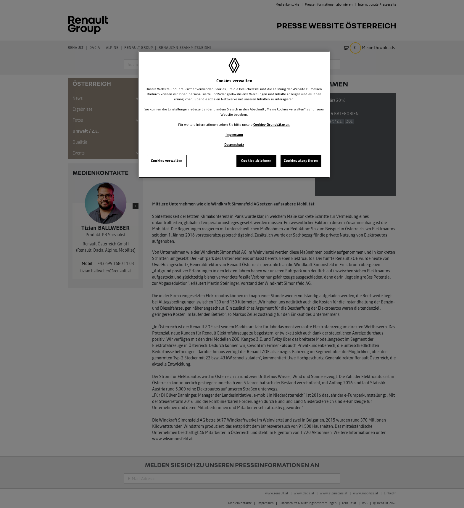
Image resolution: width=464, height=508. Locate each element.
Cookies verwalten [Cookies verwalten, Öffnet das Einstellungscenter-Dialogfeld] (167, 160)
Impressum (234, 134)
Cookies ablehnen (256, 160)
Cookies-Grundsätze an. (271, 124)
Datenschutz (234, 144)
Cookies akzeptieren (301, 160)
